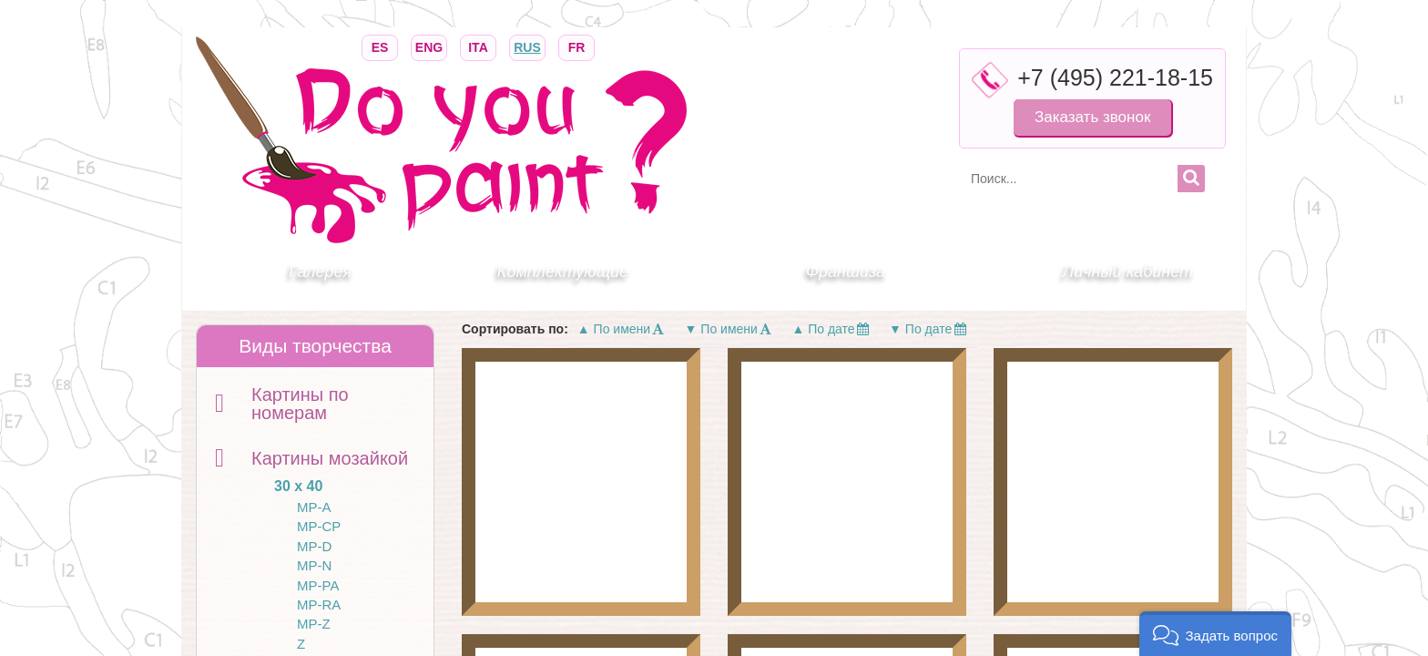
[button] (1215, 633)
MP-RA (319, 604)
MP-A (314, 507)
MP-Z (314, 623)
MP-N (314, 565)
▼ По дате (928, 329)
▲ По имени (622, 329)
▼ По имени (729, 329)
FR (576, 46)
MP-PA (318, 585)
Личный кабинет (1128, 271)
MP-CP (319, 526)
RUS (527, 46)
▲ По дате (831, 329)
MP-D (314, 546)
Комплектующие (562, 271)
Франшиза (845, 271)
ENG (429, 46)
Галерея (320, 271)
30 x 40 (298, 486)
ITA (478, 46)
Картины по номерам (300, 403)
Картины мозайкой (329, 458)
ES (379, 46)
